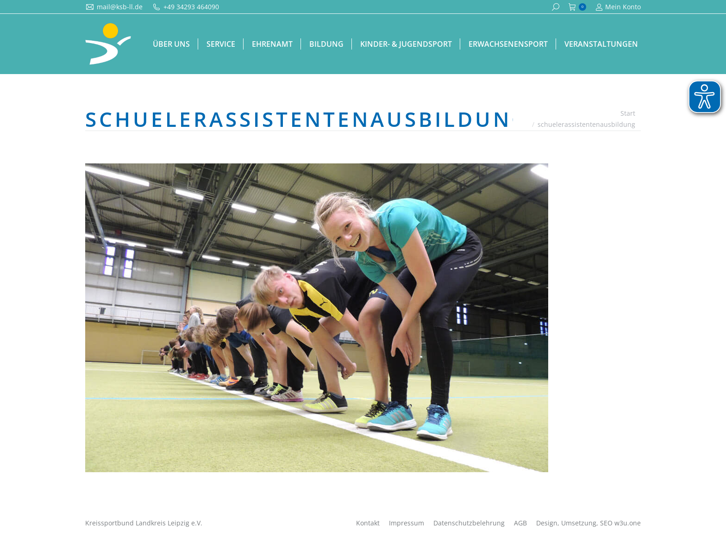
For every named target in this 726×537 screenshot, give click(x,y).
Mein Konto (618, 7)
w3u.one (627, 522)
